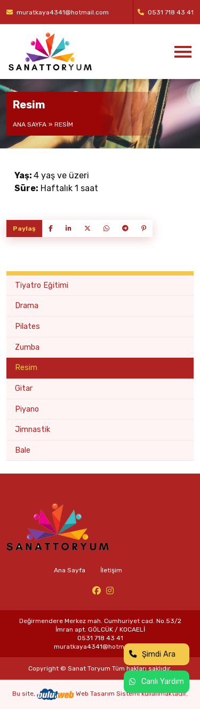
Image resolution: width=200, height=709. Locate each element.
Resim (26, 367)
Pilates (27, 326)
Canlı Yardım (156, 681)
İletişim (111, 570)
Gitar (24, 388)
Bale (22, 450)
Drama (26, 305)
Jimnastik (32, 429)
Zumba (27, 347)
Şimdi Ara (152, 654)
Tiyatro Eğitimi (41, 285)
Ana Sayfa (29, 124)
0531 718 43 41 (166, 12)
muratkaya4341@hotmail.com (57, 12)
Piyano (27, 409)
